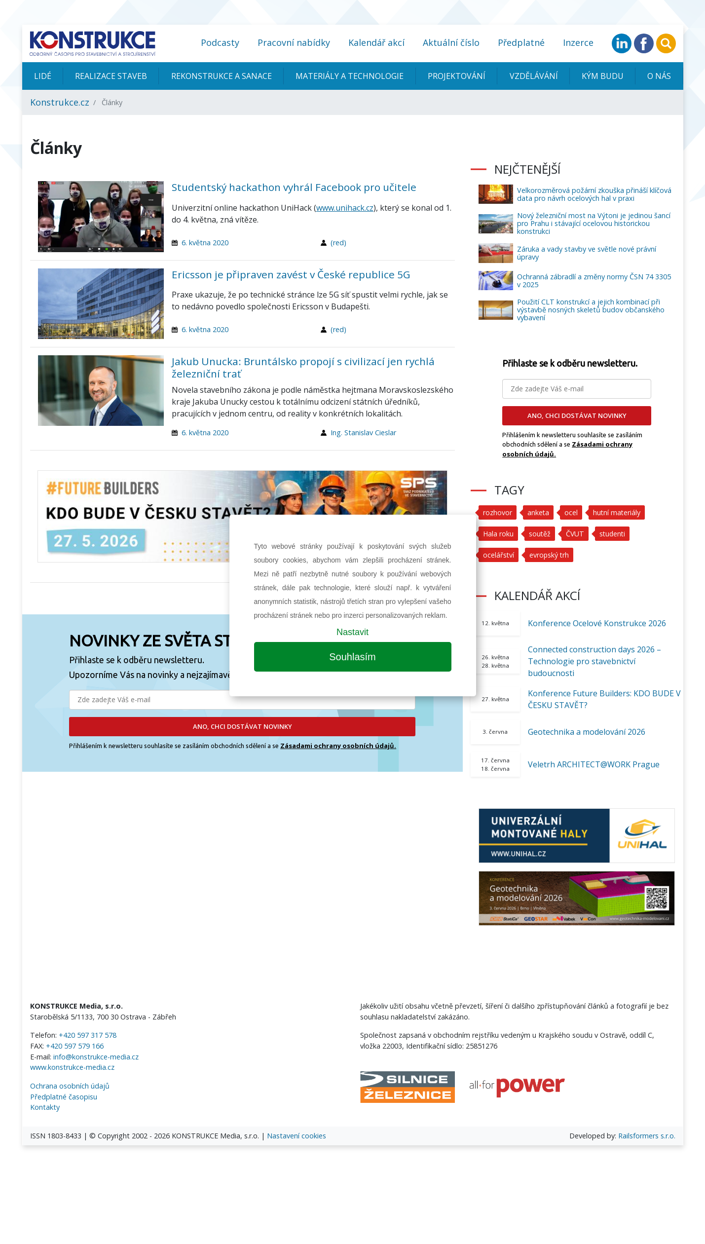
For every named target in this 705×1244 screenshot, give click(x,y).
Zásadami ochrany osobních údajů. (338, 745)
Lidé (42, 76)
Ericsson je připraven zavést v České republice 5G (291, 274)
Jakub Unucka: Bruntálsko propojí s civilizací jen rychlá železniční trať (303, 367)
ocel (571, 512)
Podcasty (220, 42)
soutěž (540, 533)
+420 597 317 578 (87, 1035)
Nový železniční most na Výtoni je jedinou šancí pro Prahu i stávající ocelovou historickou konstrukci (593, 223)
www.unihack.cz (344, 207)
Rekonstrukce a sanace (221, 76)
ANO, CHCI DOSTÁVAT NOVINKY (242, 726)
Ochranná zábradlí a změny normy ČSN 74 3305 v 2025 (594, 280)
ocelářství (499, 555)
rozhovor (497, 512)
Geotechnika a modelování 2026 (586, 731)
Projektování (456, 76)
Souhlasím (352, 656)
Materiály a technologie (350, 76)
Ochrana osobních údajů (70, 1086)
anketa (538, 512)
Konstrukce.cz (59, 102)
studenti (614, 533)
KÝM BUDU (603, 76)
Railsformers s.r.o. (646, 1135)
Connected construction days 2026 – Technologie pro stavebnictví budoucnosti (594, 661)
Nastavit (352, 632)
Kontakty (45, 1107)
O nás (659, 76)
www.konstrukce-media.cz (72, 1067)
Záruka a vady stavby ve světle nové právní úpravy (586, 253)
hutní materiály (618, 512)
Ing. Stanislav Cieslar (363, 432)
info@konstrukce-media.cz (96, 1056)
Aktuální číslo (451, 42)
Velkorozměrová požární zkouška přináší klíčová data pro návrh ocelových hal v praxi (594, 194)
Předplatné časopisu (63, 1096)
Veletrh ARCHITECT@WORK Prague (594, 764)
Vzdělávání (534, 76)
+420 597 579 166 (75, 1046)
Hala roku (498, 533)
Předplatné (521, 42)
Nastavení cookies (296, 1135)
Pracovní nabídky (294, 42)
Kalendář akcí (376, 42)
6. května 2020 (205, 242)
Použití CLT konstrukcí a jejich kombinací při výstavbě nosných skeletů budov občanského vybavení (591, 309)
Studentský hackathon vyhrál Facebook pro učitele (294, 187)
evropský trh (550, 555)
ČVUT (576, 533)
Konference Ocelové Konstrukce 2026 (597, 623)
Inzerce (578, 42)
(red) (338, 242)
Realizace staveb (111, 76)
